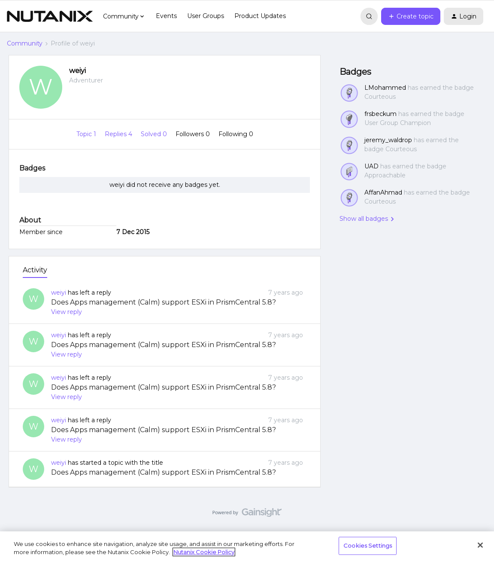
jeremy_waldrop (388, 140)
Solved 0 (155, 134)
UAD (371, 166)
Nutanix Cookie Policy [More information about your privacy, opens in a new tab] (203, 552)
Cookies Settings (367, 545)
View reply (66, 312)
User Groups (205, 16)
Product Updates (260, 16)
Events (166, 16)
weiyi (77, 71)
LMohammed (385, 87)
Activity (35, 270)
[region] (247, 546)
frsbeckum (380, 114)
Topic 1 (87, 134)
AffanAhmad (383, 192)
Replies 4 (119, 134)
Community (24, 43)
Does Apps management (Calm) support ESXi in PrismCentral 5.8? (163, 302)
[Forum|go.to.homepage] (50, 16)
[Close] (480, 545)
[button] (410, 16)
